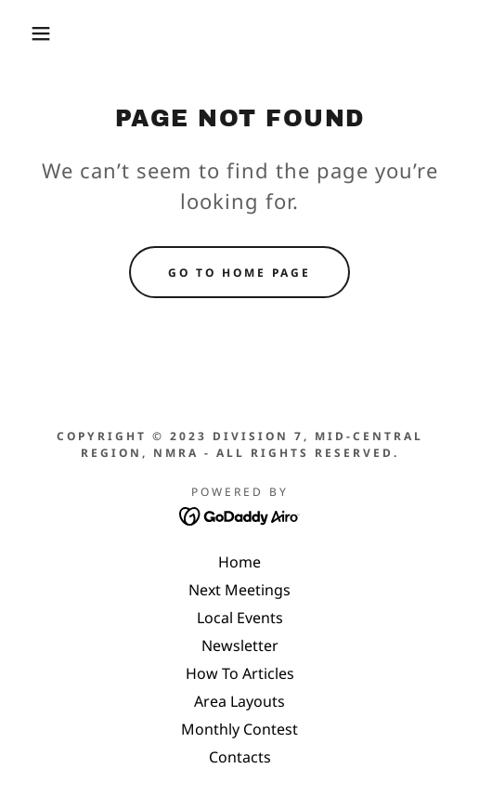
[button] (33, 33)
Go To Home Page (239, 272)
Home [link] (239, 562)
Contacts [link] (240, 757)
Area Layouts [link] (239, 701)
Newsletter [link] (239, 645)
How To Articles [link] (240, 673)
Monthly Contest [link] (239, 729)
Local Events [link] (240, 617)
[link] (240, 514)
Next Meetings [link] (239, 590)
